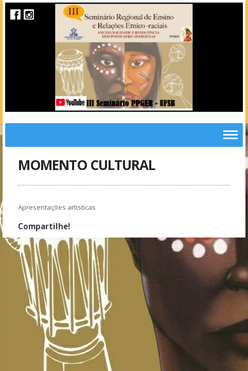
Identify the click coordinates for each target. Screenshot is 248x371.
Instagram (28, 14)
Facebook (15, 14)
